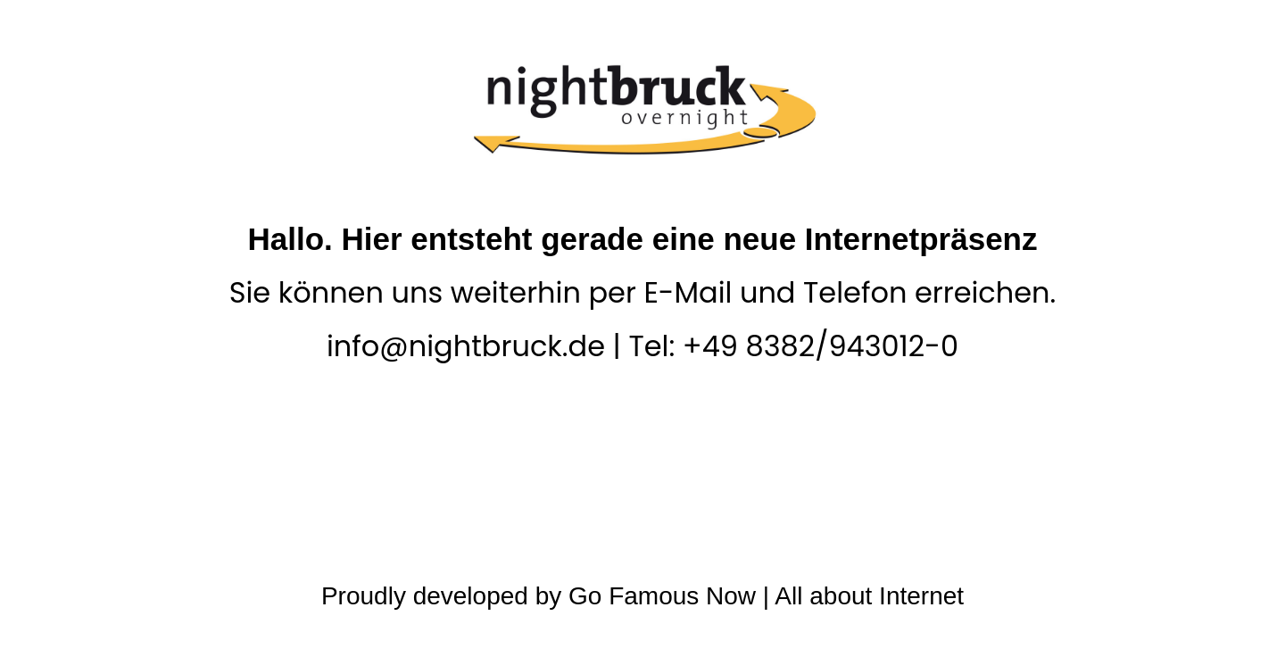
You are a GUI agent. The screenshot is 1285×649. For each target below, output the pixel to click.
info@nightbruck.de (466, 346)
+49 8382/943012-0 (820, 346)
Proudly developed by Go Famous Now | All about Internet (642, 596)
